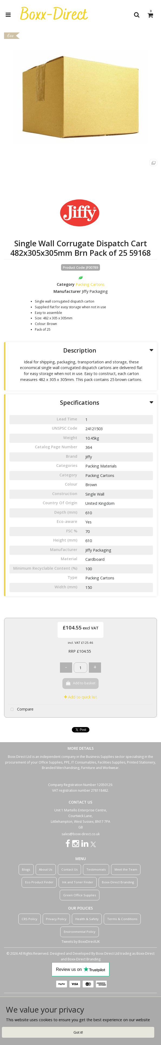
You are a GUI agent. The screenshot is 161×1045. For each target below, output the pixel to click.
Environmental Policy (79, 932)
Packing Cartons (90, 284)
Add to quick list (80, 696)
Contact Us (69, 869)
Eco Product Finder (39, 882)
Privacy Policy (56, 919)
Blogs (26, 869)
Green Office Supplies (79, 895)
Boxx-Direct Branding (118, 882)
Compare (20, 710)
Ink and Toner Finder (77, 882)
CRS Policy (29, 919)
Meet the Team (126, 869)
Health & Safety (87, 919)
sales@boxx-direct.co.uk (81, 834)
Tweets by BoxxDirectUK (81, 941)
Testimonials (96, 869)
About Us (45, 869)
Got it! (78, 1032)
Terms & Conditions (122, 919)
